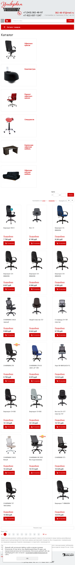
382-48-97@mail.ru (64, 12)
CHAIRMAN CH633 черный (9, 321)
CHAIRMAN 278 (8, 365)
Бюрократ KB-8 (8, 228)
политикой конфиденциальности (36, 553)
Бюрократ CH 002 (9, 411)
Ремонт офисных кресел (28, 96)
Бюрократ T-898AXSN (62, 503)
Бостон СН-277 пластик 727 (60, 412)
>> (45, 534)
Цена (53, 192)
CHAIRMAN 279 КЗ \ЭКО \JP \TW (35, 367)
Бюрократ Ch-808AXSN (60, 229)
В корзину (11, 243)
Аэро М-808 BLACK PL (62, 365)
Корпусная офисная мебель (29, 147)
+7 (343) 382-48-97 (33, 12)
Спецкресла (29, 119)
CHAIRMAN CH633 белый (9, 458)
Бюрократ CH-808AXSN (8, 275)
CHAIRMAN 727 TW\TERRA (8, 504)
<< (1, 534)
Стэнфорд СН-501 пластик (61, 321)
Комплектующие (31, 69)
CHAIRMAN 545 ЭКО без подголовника (36, 458)
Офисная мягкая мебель (28, 172)
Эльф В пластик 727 (36, 320)
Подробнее (8, 236)
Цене (43, 201)
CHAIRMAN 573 (60, 457)
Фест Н (31, 228)
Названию (52, 201)
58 (43, 534)
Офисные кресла (28, 44)
